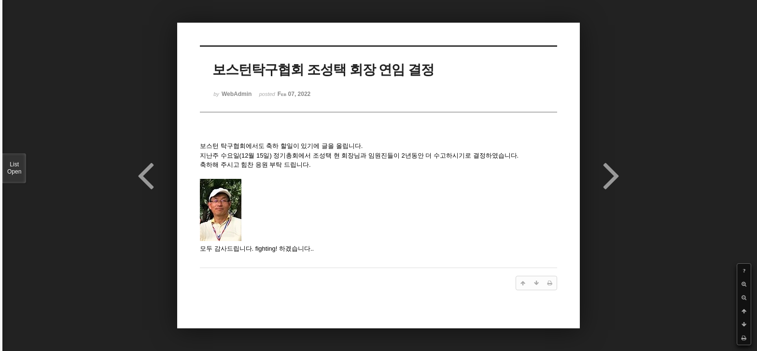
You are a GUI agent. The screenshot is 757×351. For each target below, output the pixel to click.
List (14, 168)
